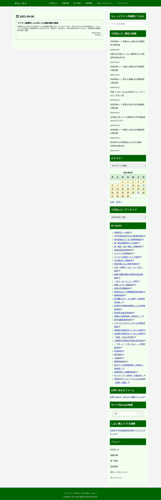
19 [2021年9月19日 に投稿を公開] (143, 189)
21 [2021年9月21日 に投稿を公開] (117, 193)
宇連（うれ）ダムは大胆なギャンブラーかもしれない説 (127, 93)
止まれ (93, 493)
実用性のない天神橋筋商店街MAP (129, 292)
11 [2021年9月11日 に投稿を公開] (138, 185)
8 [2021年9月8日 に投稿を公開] (122, 185)
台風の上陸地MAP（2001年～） (129, 316)
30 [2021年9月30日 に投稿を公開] (128, 196)
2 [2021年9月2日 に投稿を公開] (127, 182)
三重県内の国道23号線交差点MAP (130, 341)
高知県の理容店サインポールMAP (129, 330)
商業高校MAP (121, 361)
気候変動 (114, 466)
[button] (144, 24)
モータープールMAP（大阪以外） (129, 375)
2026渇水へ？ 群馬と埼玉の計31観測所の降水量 (127, 106)
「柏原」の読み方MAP (125, 337)
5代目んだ (114, 450)
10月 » (119, 202)
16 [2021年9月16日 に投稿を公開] (128, 189)
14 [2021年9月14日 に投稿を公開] (117, 189)
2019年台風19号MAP (124, 313)
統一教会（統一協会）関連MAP (128, 246)
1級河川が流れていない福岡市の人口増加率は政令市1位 (127, 56)
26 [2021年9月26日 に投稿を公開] (143, 193)
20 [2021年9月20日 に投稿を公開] (112, 193)
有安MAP (119, 351)
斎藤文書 (114, 455)
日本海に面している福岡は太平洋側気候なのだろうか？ (127, 119)
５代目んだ (77, 493)
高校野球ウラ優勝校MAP (126, 372)
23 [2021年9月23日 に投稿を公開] (128, 193)
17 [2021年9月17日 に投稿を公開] (133, 189)
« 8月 (112, 202)
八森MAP (119, 358)
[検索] (127, 413)
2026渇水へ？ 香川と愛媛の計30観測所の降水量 (127, 81)
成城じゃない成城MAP (125, 285)
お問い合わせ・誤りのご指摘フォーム (127, 397)
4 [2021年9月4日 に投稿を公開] (138, 182)
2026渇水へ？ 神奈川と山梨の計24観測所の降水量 (127, 43)
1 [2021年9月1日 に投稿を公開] (122, 182)
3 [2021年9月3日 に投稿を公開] (133, 182)
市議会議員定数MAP (124, 250)
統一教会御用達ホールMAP (127, 243)
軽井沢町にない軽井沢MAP (127, 264)
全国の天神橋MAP (123, 288)
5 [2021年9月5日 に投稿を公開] (143, 182)
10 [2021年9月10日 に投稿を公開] (133, 185)
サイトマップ (116, 478)
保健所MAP (120, 295)
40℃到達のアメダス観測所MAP (129, 239)
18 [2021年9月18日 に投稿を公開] (138, 189)
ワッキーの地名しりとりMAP (127, 257)
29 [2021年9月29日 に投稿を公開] (123, 196)
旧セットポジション (119, 472)
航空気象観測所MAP (124, 320)
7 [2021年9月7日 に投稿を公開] (117, 185)
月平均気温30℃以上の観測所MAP (129, 236)
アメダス (68, 493)
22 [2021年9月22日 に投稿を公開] (123, 193)
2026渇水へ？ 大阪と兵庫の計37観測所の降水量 (127, 68)
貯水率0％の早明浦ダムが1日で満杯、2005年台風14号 (126, 144)
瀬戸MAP (119, 355)
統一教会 (114, 461)
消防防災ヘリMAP (123, 232)
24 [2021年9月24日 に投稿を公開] (133, 193)
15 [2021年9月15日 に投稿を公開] (123, 189)
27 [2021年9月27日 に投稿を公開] (112, 196)
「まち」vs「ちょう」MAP (127, 281)
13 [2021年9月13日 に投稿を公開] (112, 189)
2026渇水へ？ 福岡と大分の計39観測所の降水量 (127, 131)
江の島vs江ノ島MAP (124, 260)
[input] (128, 24)
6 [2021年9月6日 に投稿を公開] (112, 185)
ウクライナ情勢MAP (124, 253)
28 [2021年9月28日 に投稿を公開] (117, 196)
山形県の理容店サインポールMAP (129, 334)
